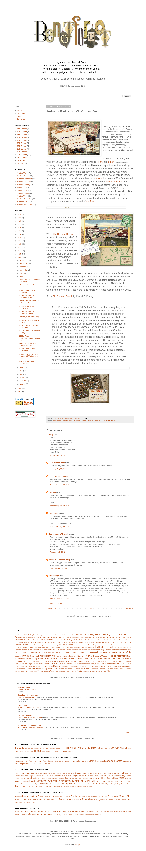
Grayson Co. (82, 647)
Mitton (79, 656)
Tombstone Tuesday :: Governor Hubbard (27, 312)
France (116, 645)
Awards (85, 637)
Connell (80, 642)
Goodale (45, 647)
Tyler (26, 671)
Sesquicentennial (20, 668)
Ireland (78, 649)
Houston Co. (55, 650)
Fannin (76, 645)
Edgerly (117, 642)
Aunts (80, 637)
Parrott (46, 664)
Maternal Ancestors (80, 420)
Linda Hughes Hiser (57, 462)
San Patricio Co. (109, 666)
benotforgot (127, 637)
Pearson (81, 664)
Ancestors (36, 637)
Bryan (71, 640)
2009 (20, 257)
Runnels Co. (65, 666)
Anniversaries (45, 637)
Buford (76, 640)
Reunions (20, 163)
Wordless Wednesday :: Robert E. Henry (28, 286)
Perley (93, 664)
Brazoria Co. (59, 640)
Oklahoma (128, 661)
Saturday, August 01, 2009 (59, 598)
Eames (107, 642)
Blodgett (35, 640)
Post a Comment (56, 603)
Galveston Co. (126, 645)
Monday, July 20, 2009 (58, 455)
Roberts (56, 666)
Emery (129, 642)
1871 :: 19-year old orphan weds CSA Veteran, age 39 (29, 356)
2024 (20, 214)
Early (112, 642)
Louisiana (48, 653)
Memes (90, 420)
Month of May (22, 196)
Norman (103, 661)
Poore (107, 664)
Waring (51, 671)
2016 (20, 234)
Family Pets (58, 645)
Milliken (58, 656)
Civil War (47, 642)
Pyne (16, 666)
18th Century (22, 149)
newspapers (88, 661)
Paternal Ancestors (56, 663)
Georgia (30, 647)
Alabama (26, 637)
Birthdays (19, 640)
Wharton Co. (85, 671)
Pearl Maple (53, 513)
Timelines (116, 668)
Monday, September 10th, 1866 (29, 707)
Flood (106, 645)
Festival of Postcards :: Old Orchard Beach (29, 302)
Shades (28, 668)
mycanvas (56, 661)
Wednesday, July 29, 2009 (59, 485)
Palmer (36, 664)
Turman (17, 671)
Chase (32, 642)
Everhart (25, 645)
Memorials (35, 656)
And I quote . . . (24, 687)
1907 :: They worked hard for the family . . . (30, 327)
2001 (20, 392)
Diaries (98, 642)
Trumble (128, 668)
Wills (108, 671)
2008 (20, 388)
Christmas (21, 160)
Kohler (129, 649)
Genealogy (23, 647)
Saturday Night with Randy (29, 317)
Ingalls (73, 649)
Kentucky (100, 650)
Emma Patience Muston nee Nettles (31, 727)
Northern (109, 661)
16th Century (22, 143)
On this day (23, 664)
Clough (70, 642)
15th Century (22, 140)
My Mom (48, 661)
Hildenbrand (122, 647)
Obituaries (121, 661)
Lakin (16, 653)
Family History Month (45, 645)
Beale (100, 637)
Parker (41, 664)
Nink (99, 661)
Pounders (126, 663)
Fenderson (100, 645)
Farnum (81, 645)
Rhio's (50, 666)
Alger (31, 637)
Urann (35, 671)
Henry (100, 162)
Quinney (32, 666)
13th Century (22, 134)
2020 (20, 221)
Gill (41, 647)
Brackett (49, 640)
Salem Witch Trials (81, 666)
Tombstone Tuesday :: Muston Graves (27, 296)
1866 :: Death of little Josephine (26, 307)
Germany (37, 647)
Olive (16, 664)
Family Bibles (33, 645)
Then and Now (94, 668)
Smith (111, 162)
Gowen (72, 647)
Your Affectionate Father (26, 689)
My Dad (42, 661)
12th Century (22, 132)
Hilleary (128, 647)
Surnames (21, 119)
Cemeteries (19, 642)
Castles (121, 640)
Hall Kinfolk (100, 647)
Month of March (23, 193)
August (22, 273)
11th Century (22, 129)
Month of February (24, 182)
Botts (44, 640)
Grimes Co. (91, 647)
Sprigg (60, 668)
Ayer (89, 637)
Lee (20, 653)
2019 (20, 224)
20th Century (57, 420)
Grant (76, 647)
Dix (103, 642)
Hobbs (30, 649)
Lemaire (32, 653)
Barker (94, 637)
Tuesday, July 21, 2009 (58, 469)
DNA (18, 116)
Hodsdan (35, 649)
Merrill (43, 656)
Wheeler (93, 671)
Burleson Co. (83, 640)
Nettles (68, 661)
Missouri (73, 656)
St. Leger (65, 668)
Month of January (23, 185)
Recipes (38, 666)
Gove (67, 647)
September (24, 270)
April (21, 374)
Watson (68, 671)
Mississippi (66, 656)
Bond (40, 640)
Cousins (87, 642)
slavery (44, 669)
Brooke (66, 640)
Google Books (60, 647)
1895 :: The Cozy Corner (27, 697)
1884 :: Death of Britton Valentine (27, 350)
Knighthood (123, 649)
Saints (72, 666)
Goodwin (52, 647)
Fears (87, 645)
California (94, 640)
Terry (51, 435)
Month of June (22, 190)
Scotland (118, 666)
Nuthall (115, 661)
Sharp (34, 668)
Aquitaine (68, 637)
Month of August (23, 176)
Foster (111, 645)
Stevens (70, 668)
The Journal (22, 705)
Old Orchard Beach (63, 234)
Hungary (68, 649)
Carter (116, 640)
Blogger (77, 845)
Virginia (40, 671)
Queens (21, 666)
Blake (26, 640)
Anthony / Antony (57, 637)
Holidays (41, 650)
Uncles (31, 671)
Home (90, 608)
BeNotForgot (54, 576)
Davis (92, 642)
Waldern (46, 671)
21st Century (22, 157)
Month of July (98, 420)
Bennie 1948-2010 (116, 637)
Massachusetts (114, 181)
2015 (20, 238)
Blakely (30, 640)
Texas (86, 668)
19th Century (22, 152)
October (23, 267)
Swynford (77, 668)
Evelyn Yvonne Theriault (58, 534)
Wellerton (74, 671)
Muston (36, 661)
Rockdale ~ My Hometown (28, 695)
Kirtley (116, 649)
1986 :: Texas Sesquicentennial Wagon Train (29, 338)
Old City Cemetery (25, 715)
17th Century (22, 146)
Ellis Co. (123, 642)
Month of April (22, 173)
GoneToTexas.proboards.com (29, 725)
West (79, 671)
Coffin (75, 642)
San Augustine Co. (96, 666)
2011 (20, 251)
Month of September (24, 205)
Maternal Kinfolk (121, 652)
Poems (101, 664)
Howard (62, 649)
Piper (96, 664)
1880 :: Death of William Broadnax (30, 717)
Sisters (39, 668)
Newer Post (51, 608)
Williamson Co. (101, 671)
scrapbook (126, 666)
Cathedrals (128, 640)
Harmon (109, 647)
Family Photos (67, 645)
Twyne (22, 671)
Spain (56, 668)
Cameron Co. (102, 640)
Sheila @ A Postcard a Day (59, 560)
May (21, 371)
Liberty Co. (39, 653)
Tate (82, 668)
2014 (20, 241)
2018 (20, 228)
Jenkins (89, 649)
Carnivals (65, 420)
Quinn (27, 666)
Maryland (68, 653)
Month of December (24, 179)
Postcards (107, 420)
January (23, 384)
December (24, 260)
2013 (20, 244)
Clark (53, 642)
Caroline (52, 492)
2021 (20, 218)
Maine (98, 178)
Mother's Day (28, 661)
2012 (20, 247)
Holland (47, 649)
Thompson (102, 668)
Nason (63, 661)
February (23, 381)
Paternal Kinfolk (72, 664)
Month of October (23, 202)
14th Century (22, 137)
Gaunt (17, 647)
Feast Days (92, 645)
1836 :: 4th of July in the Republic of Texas (28, 344)
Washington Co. (60, 671)
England (18, 645)
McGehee (18, 656)
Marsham (62, 653)
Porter (111, 664)
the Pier (90, 201)
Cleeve (58, 642)
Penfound (87, 664)
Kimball (107, 649)
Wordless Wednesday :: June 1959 (28, 362)
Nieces (95, 661)
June (22, 368)
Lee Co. (25, 653)
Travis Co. (123, 668)
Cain (89, 640)
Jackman (84, 649)
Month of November (24, 199)
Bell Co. (105, 637)
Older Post (129, 608)
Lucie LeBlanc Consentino (59, 476)
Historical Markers (21, 649)
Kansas (94, 649)
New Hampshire (77, 661)
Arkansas (74, 637)
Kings (112, 649)
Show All (128, 732)
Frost (120, 645)
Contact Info (21, 113)
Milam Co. (50, 656)
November (24, 263)
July (21, 277)
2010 (20, 254)
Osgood (30, 664)
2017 (20, 231)
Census (27, 642)
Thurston (110, 668)
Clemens (64, 642)
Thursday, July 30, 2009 (59, 552)
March (22, 378)
